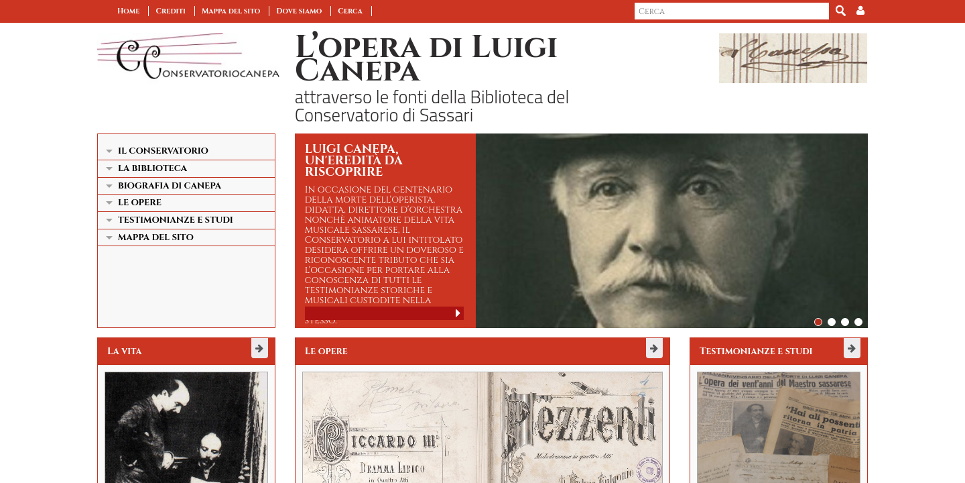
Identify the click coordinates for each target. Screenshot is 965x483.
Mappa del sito (231, 11)
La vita (124, 351)
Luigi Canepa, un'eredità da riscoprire (354, 160)
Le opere (140, 203)
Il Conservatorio (163, 151)
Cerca (350, 11)
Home (128, 11)
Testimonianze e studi (175, 220)
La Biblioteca (152, 168)
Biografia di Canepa (169, 186)
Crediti (170, 11)
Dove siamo (299, 11)
